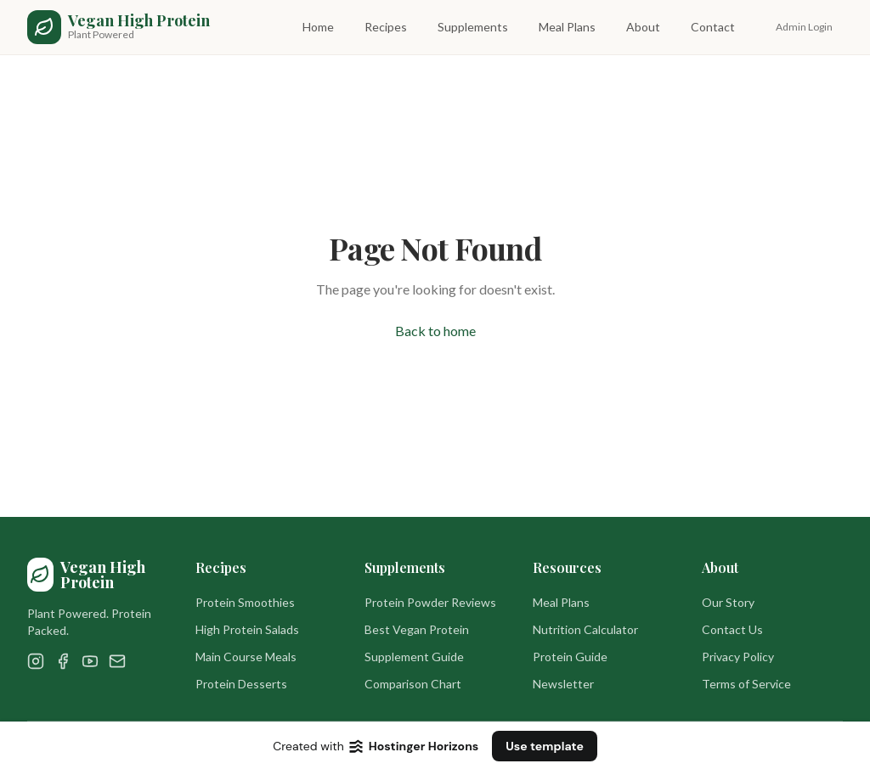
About (643, 27)
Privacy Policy (738, 656)
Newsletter (563, 683)
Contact (713, 27)
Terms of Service (746, 683)
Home (318, 27)
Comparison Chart (412, 683)
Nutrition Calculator (585, 629)
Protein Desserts (241, 683)
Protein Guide (570, 656)
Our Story (728, 602)
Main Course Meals (246, 656)
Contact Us (732, 629)
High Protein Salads (247, 629)
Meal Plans (567, 27)
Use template (545, 746)
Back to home (435, 331)
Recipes (385, 27)
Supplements (473, 27)
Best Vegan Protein (416, 629)
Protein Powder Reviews (430, 602)
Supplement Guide (414, 656)
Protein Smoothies (245, 602)
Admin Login (804, 26)
